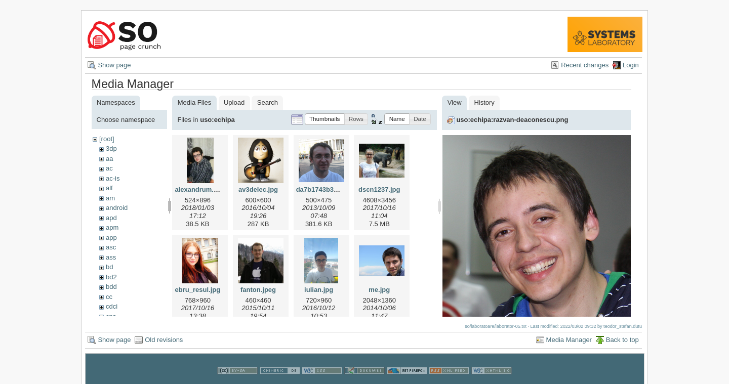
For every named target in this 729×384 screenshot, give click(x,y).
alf (109, 188)
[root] (106, 139)
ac (109, 168)
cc (109, 297)
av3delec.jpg (258, 189)
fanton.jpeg (258, 289)
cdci (111, 306)
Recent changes (585, 65)
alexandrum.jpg (199, 189)
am (110, 198)
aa (109, 158)
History (484, 102)
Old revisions (164, 338)
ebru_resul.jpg (198, 289)
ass (111, 257)
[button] (325, 119)
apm (112, 227)
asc (111, 247)
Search (267, 102)
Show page (114, 65)
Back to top (622, 338)
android (117, 207)
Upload (234, 102)
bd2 (111, 277)
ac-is (112, 178)
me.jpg (379, 289)
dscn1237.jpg (379, 189)
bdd (111, 286)
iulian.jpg (318, 289)
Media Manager (569, 338)
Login (631, 65)
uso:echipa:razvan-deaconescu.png (512, 119)
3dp (111, 148)
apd (111, 218)
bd (109, 267)
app (111, 237)
